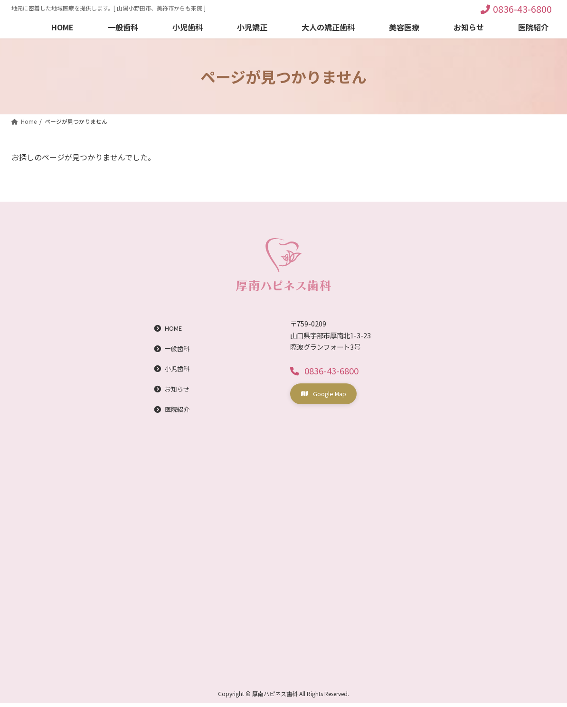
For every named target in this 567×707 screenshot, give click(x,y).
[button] (327, 371)
